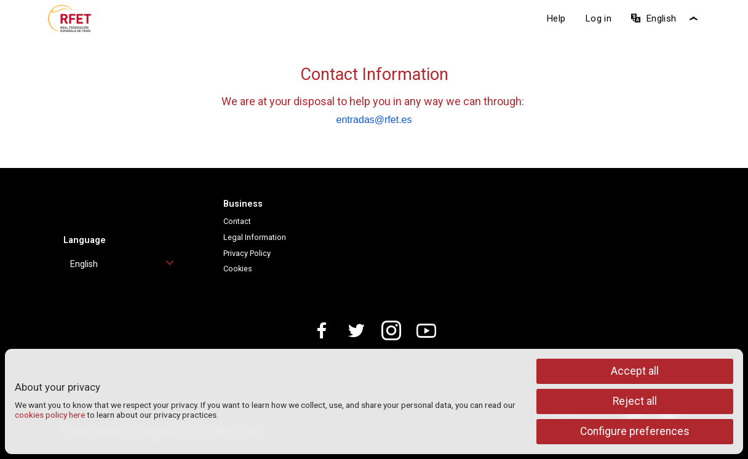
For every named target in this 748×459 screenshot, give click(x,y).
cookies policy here (50, 415)
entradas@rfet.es (374, 119)
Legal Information (254, 237)
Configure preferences (635, 431)
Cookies (237, 268)
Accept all (635, 371)
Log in (598, 18)
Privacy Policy (247, 253)
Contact (237, 221)
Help (555, 18)
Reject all (635, 401)
